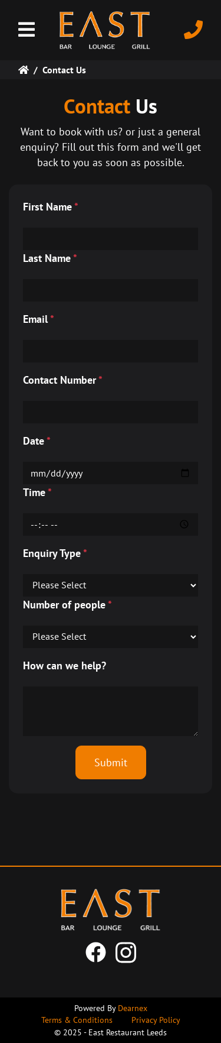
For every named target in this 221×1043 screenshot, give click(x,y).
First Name (50, 206)
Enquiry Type (55, 553)
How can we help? (64, 665)
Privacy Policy (155, 1020)
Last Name (50, 258)
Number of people (67, 604)
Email (38, 319)
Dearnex (132, 1008)
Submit (110, 762)
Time (37, 492)
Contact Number (63, 380)
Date (37, 441)
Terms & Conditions (77, 1020)
